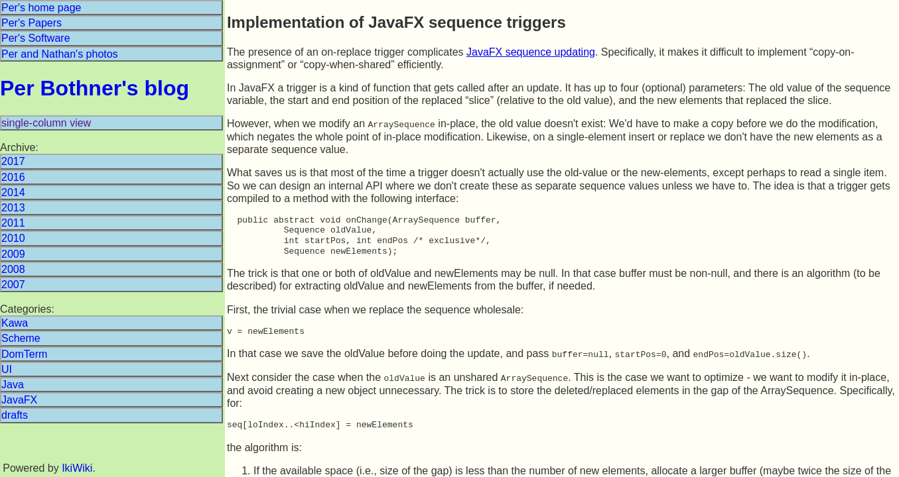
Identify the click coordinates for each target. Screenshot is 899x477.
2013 (13, 207)
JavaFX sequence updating (530, 52)
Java (12, 384)
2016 (13, 177)
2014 (13, 192)
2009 (13, 254)
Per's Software (35, 38)
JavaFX (19, 399)
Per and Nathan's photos (59, 54)
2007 (13, 284)
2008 (13, 269)
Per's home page (41, 7)
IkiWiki (77, 468)
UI (6, 369)
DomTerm (24, 354)
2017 (13, 161)
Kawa (14, 323)
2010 (13, 238)
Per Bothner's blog (94, 88)
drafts (14, 415)
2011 (13, 223)
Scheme (20, 338)
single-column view (46, 123)
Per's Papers (31, 22)
